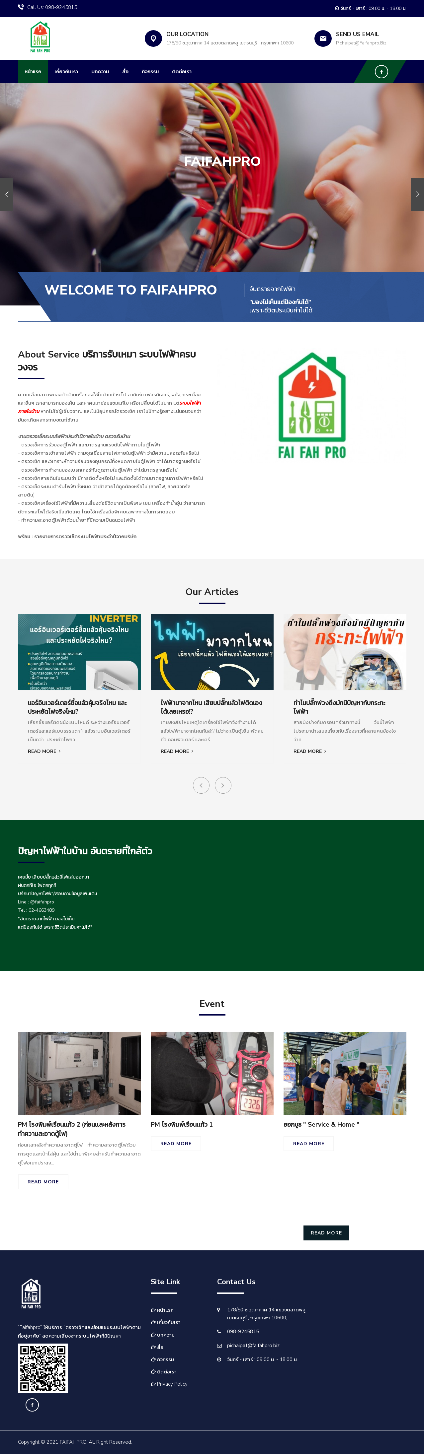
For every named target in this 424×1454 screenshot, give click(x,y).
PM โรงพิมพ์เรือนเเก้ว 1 (182, 1124)
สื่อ (125, 71)
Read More (44, 751)
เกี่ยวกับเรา (66, 71)
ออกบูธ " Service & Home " (322, 1124)
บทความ (100, 71)
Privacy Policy (169, 1384)
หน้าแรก (33, 71)
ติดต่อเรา (182, 71)
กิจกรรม (150, 71)
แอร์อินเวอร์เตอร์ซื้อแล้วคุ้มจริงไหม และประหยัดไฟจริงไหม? (77, 707)
